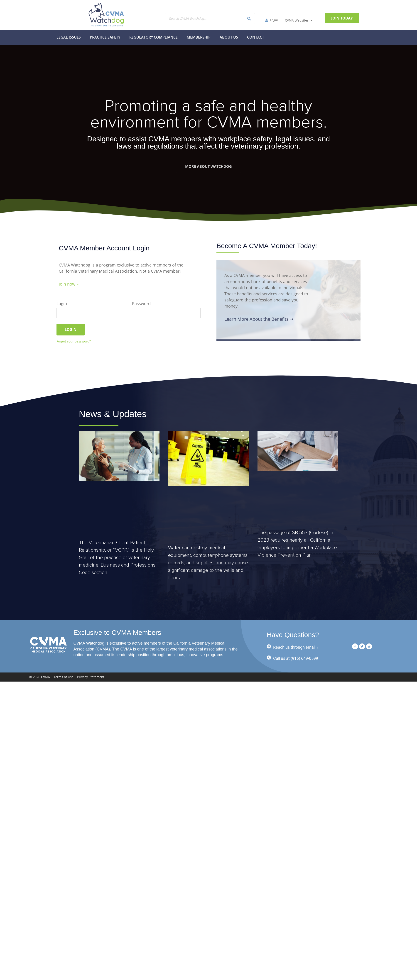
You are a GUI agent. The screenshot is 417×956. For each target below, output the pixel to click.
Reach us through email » (295, 647)
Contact (255, 37)
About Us (229, 37)
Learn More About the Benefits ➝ (259, 319)
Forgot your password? (73, 341)
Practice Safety (105, 37)
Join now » (68, 284)
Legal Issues (68, 37)
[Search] (249, 18)
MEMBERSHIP (199, 37)
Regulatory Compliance (153, 37)
